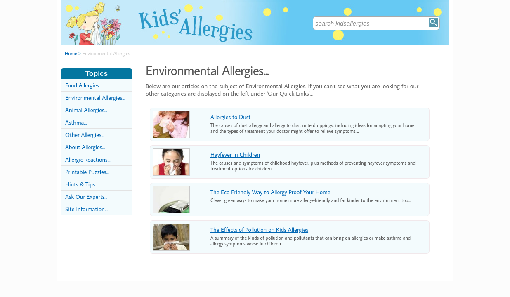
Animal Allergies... (86, 110)
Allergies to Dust (230, 117)
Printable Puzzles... (87, 172)
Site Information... (86, 209)
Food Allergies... (83, 85)
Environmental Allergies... (95, 97)
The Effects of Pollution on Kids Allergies (259, 229)
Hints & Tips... (81, 184)
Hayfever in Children (235, 154)
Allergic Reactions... (88, 159)
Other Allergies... (84, 135)
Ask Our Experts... (86, 196)
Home (71, 53)
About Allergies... (85, 147)
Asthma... (76, 122)
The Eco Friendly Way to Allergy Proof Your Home (270, 192)
